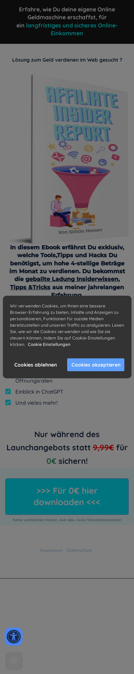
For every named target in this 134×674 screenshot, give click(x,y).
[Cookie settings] (14, 661)
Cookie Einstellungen (49, 344)
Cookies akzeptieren (95, 365)
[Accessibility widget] (14, 637)
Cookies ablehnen (35, 365)
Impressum (51, 550)
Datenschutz (79, 550)
